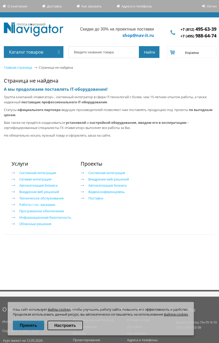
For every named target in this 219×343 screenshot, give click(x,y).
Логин (212, 6)
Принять (28, 325)
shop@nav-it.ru (138, 35)
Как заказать (91, 6)
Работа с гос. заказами (37, 204)
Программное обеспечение (41, 211)
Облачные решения (35, 223)
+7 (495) (198, 36)
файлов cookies (176, 314)
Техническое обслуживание (41, 198)
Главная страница (18, 67)
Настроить (65, 325)
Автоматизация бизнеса (38, 185)
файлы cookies (59, 309)
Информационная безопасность (45, 217)
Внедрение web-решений (108, 179)
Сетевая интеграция (35, 179)
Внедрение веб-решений (39, 191)
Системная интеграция (37, 172)
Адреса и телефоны (136, 6)
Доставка (54, 6)
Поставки (95, 198)
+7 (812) (198, 29)
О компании (17, 6)
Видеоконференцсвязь (106, 191)
